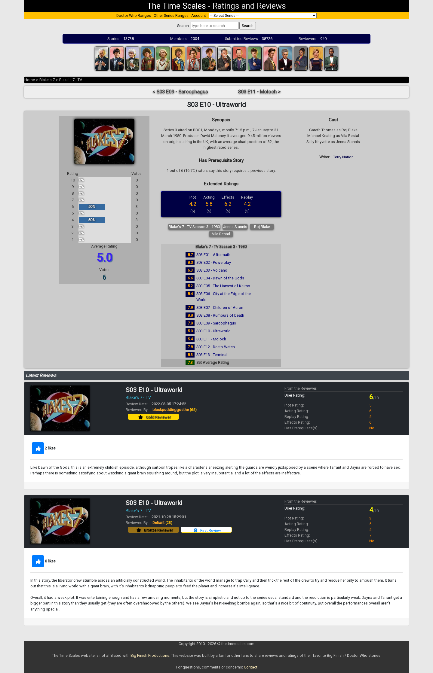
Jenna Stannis (235, 226)
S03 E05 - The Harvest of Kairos (223, 286)
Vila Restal (221, 234)
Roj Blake (262, 226)
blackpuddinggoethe (174, 409)
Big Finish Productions (150, 655)
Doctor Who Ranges (133, 15)
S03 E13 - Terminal (211, 354)
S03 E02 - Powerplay (213, 262)
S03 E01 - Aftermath (213, 254)
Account (198, 15)
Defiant (162, 522)
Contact (250, 667)
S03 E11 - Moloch (211, 339)
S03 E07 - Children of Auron (219, 307)
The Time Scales (176, 6)
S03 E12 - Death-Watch (215, 347)
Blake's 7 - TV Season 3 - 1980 (194, 226)
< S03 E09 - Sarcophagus (180, 92)
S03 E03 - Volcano (211, 270)
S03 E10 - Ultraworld (213, 331)
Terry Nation (343, 157)
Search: (183, 25)
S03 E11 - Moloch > (259, 92)
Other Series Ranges (171, 15)
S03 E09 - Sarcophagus (216, 323)
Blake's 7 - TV (70, 80)
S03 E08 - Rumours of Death (220, 315)
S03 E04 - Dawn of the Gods (220, 278)
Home (29, 80)
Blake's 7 (47, 80)
